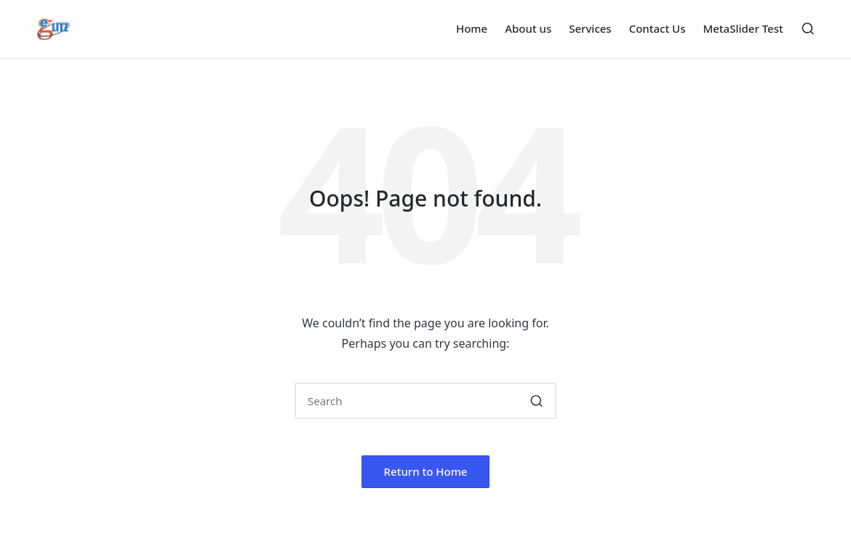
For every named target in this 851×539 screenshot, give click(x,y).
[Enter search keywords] (425, 401)
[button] (536, 401)
